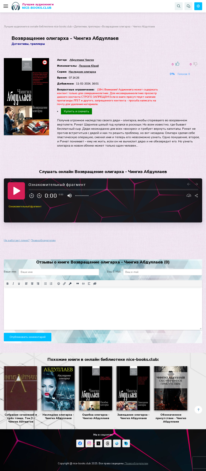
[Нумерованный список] (51, 283)
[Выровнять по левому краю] (26, 283)
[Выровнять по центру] (32, 283)
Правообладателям (43, 240)
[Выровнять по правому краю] (38, 283)
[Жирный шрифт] (7, 283)
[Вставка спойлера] (89, 283)
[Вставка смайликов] (59, 283)
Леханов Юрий (89, 66)
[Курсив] (13, 283)
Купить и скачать (76, 111)
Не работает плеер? (17, 240)
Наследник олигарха (82, 72)
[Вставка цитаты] (77, 283)
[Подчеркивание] (19, 283)
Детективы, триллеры (87, 26)
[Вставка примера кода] (83, 283)
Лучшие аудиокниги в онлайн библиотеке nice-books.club (38, 26)
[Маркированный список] (45, 283)
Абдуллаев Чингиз (82, 60)
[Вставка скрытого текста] (95, 283)
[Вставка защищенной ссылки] (70, 283)
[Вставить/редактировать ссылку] (64, 283)
